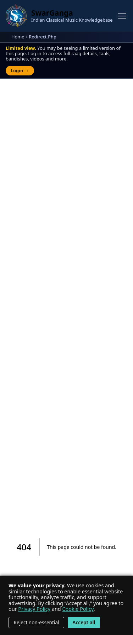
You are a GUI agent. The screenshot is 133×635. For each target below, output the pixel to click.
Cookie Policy (77, 608)
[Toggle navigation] (122, 16)
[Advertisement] (66, 157)
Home (17, 36)
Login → (20, 70)
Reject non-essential (36, 622)
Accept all (83, 622)
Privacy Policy (34, 608)
